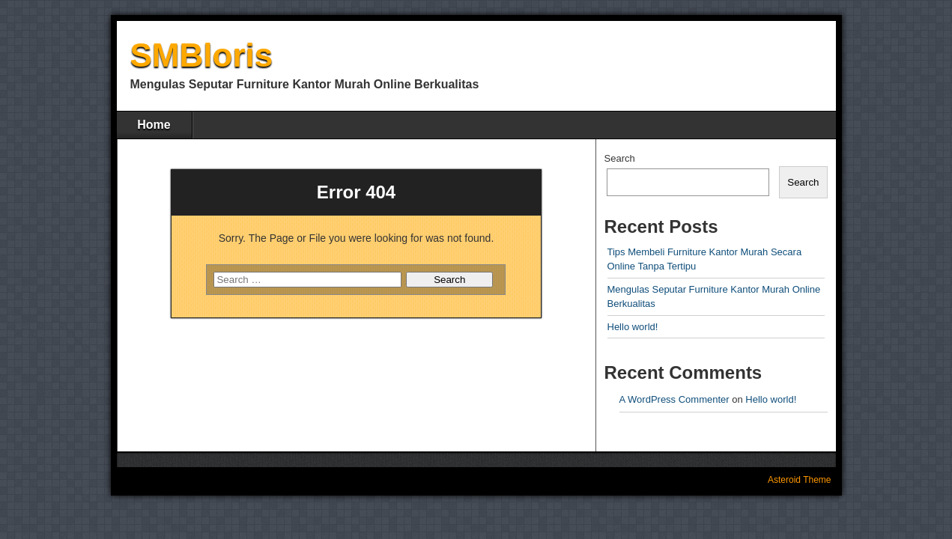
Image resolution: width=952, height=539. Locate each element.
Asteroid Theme (799, 480)
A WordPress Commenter (674, 399)
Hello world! (632, 326)
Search (619, 158)
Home (153, 124)
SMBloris (201, 55)
